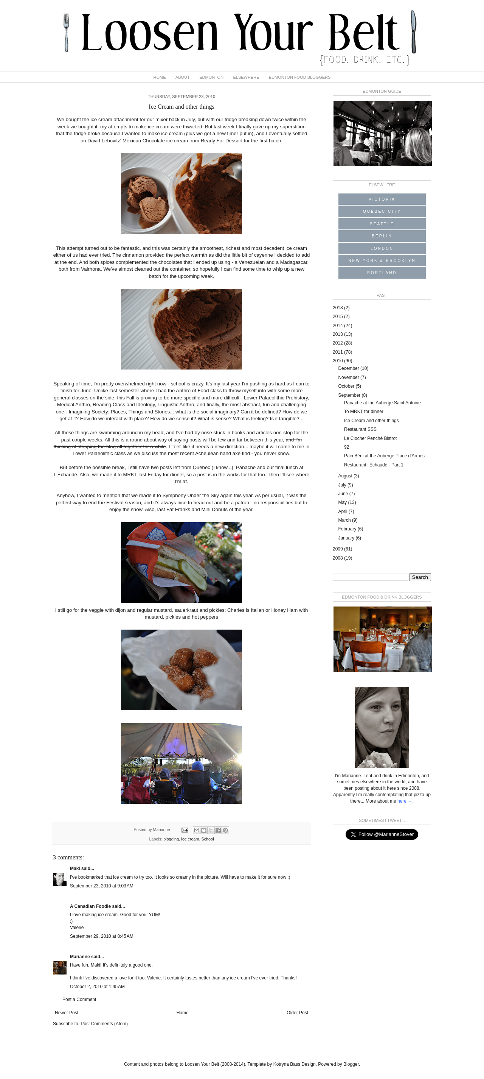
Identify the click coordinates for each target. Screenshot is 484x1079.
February (347, 529)
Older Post (297, 1012)
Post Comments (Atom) (104, 1023)
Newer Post (66, 1012)
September (349, 395)
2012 (338, 343)
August (346, 476)
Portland (382, 273)
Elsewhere (246, 77)
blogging (171, 839)
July (342, 485)
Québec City (382, 211)
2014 (338, 325)
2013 (338, 334)
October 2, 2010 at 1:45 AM (97, 986)
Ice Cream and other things (371, 420)
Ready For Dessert (222, 140)
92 (346, 447)
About (182, 77)
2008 (338, 558)
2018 (338, 307)
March (345, 520)
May (343, 502)
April (343, 511)
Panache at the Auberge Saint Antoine (382, 402)
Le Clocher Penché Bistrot (370, 438)
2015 (338, 316)
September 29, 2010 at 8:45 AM (101, 936)
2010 (338, 360)
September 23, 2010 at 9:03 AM (101, 886)
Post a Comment (79, 999)
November (349, 377)
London (382, 248)
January (346, 538)
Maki (75, 868)
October (346, 386)
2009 (338, 549)
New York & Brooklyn (382, 261)
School (208, 839)
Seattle (382, 224)
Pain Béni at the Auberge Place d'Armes (384, 455)
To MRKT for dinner (363, 411)
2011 (338, 352)
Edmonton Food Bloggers (300, 77)
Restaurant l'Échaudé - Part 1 (373, 465)
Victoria (382, 199)
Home (160, 77)
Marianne (80, 956)
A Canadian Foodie (90, 906)
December (349, 368)
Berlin (382, 236)
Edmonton (211, 77)
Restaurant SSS (360, 429)
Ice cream (190, 839)
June (343, 493)
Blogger (351, 1064)
